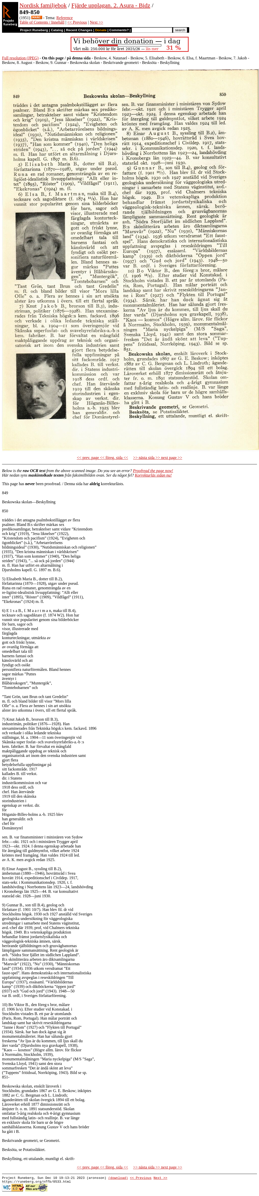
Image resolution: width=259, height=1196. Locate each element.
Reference (64, 18)
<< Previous (77, 22)
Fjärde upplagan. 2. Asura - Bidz (110, 5)
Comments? (119, 30)
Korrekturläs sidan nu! (153, 475)
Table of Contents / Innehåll (41, 22)
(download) (118, 1178)
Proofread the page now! (153, 471)
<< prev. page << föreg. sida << (102, 457)
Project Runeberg (34, 30)
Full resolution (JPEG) (20, 58)
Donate (100, 30)
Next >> (96, 22)
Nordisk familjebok (43, 5)
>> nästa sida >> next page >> (157, 457)
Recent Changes (79, 30)
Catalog (57, 30)
